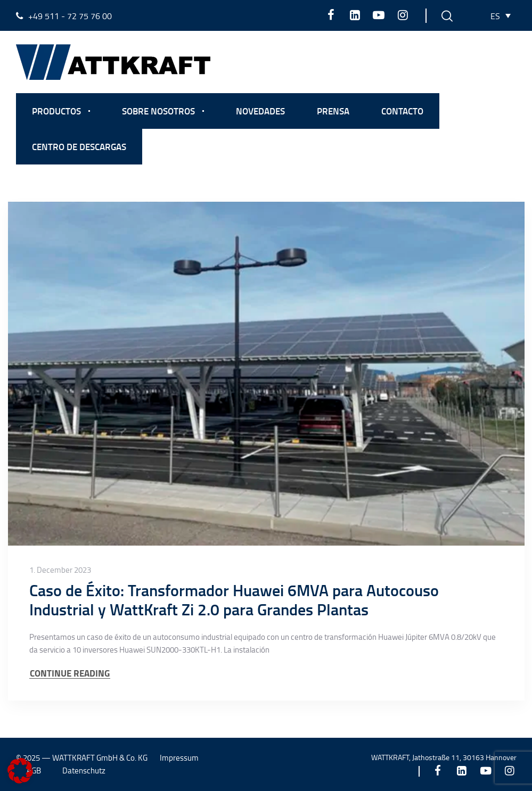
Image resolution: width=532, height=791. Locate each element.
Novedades (260, 110)
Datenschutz (83, 770)
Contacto (402, 110)
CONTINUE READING (70, 673)
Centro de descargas (79, 146)
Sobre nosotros (158, 110)
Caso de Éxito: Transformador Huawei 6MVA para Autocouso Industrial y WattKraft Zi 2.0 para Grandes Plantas (234, 600)
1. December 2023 (60, 570)
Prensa (333, 110)
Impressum (179, 757)
